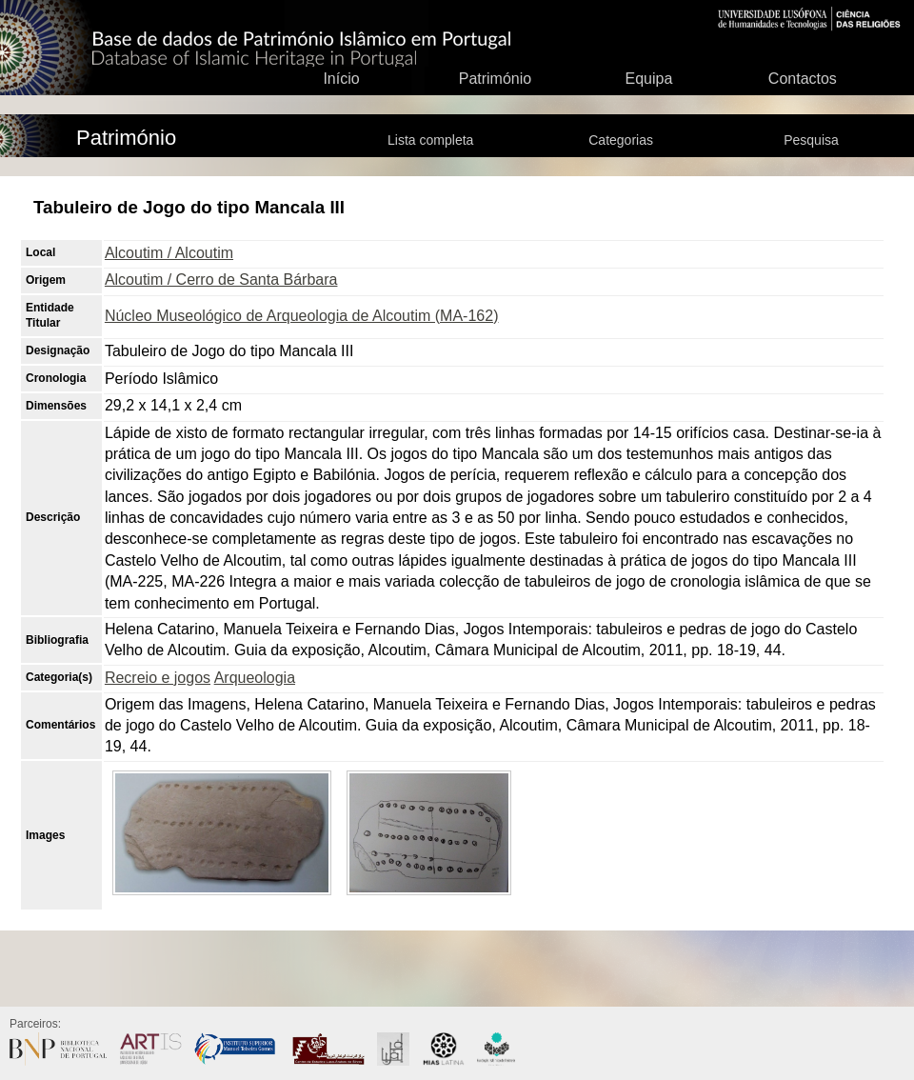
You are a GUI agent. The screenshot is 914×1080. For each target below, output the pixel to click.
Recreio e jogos (157, 678)
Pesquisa (811, 140)
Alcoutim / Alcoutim (169, 253)
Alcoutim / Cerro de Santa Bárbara (221, 279)
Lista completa (430, 140)
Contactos (802, 78)
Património (495, 78)
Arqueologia (254, 678)
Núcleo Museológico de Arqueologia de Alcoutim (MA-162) (302, 316)
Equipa (648, 78)
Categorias (620, 140)
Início (341, 78)
